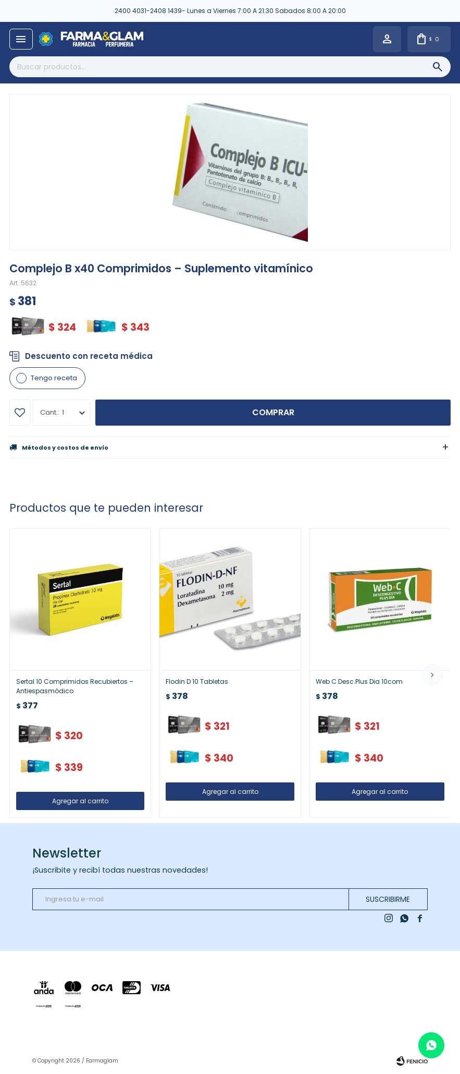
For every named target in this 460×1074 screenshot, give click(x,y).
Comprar (273, 412)
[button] (432, 674)
